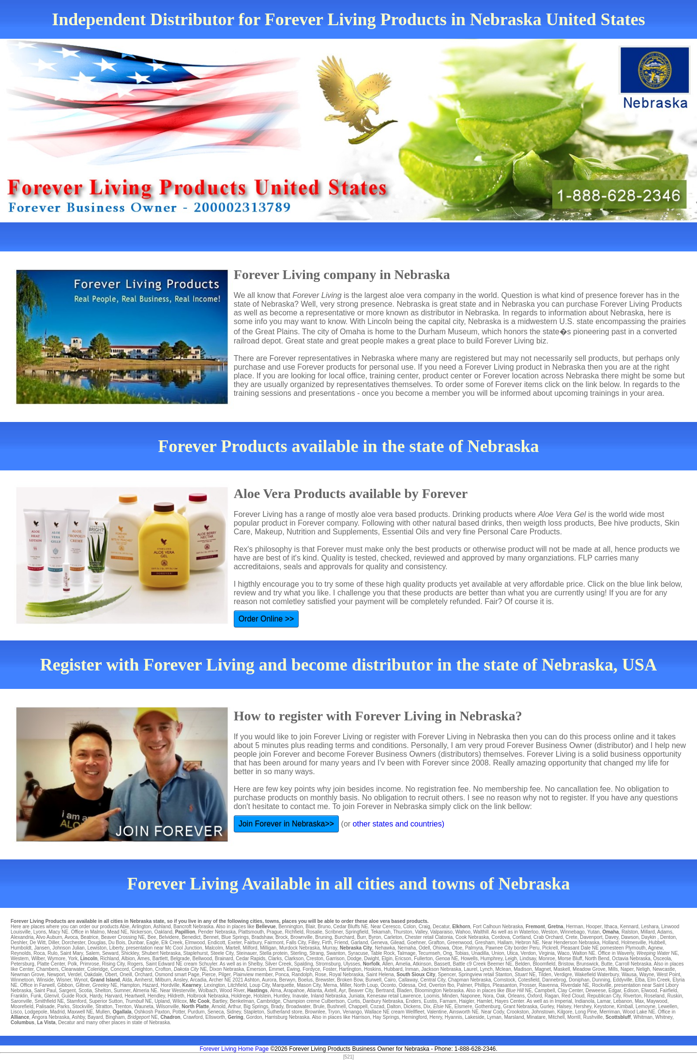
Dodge (354, 958)
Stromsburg (328, 963)
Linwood (670, 926)
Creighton (142, 969)
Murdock (288, 948)
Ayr (342, 990)
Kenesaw (377, 995)
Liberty (116, 948)
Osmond (164, 974)
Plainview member (253, 974)
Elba (640, 979)
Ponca (281, 974)
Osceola (662, 958)
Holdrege (241, 995)
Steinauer (246, 953)
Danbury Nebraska (383, 1001)
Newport (56, 974)
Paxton (161, 1011)
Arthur (234, 1006)
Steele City (222, 953)
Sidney (234, 1011)
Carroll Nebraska (633, 963)
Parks (63, 1006)
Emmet (276, 969)
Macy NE (59, 932)
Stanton (503, 974)
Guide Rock (74, 995)
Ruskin (674, 995)
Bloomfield (544, 963)
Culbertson (333, 1001)
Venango (352, 1011)
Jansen (41, 948)
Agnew (655, 948)
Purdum (196, 1011)
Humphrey (491, 958)
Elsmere (463, 1006)
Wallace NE (377, 1011)
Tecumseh (429, 953)
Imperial (563, 1001)
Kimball (625, 1006)
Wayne (646, 974)
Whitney (663, 1017)
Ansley (180, 979)
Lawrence (410, 995)
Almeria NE (145, 990)
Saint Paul (45, 990)
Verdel (74, 974)
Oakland (163, 932)
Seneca (215, 1011)
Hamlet (484, 1001)
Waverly (625, 953)
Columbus (22, 1022)
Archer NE (220, 979)
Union (497, 953)
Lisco (16, 1011)
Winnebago (572, 932)
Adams (664, 932)
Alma (275, 990)
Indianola (584, 1001)
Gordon (254, 1017)
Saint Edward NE (164, 963)
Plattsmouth (251, 932)
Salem (92, 953)
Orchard (143, 974)
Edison (631, 990)
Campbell (544, 990)
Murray (329, 948)
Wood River (232, 990)
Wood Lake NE (638, 1011)
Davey (612, 937)
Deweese (596, 990)
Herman (574, 926)
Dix (427, 1006)
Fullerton (423, 958)
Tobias (462, 953)
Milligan (268, 948)
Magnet (543, 969)
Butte (606, 963)
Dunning (601, 979)
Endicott (216, 942)
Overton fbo (441, 985)
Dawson (629, 937)
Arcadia (198, 979)
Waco (563, 953)
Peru (535, 948)
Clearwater (73, 969)
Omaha (610, 932)
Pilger (224, 974)
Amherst (143, 979)
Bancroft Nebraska (193, 926)
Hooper (593, 926)
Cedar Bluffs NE (350, 926)
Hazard (150, 985)
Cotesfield (528, 979)
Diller (53, 942)
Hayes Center (509, 1001)
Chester (413, 937)
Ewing (293, 969)
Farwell (47, 985)
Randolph (301, 974)
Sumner (122, 990)
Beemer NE (500, 963)
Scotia (85, 990)
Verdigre (563, 974)
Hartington (350, 969)
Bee (152, 937)
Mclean (503, 969)
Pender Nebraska (217, 932)
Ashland (162, 926)
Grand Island (105, 979)
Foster (329, 969)
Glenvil (51, 995)
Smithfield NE (49, 1001)
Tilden (544, 974)
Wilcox (180, 1001)
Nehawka (385, 948)
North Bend (597, 958)
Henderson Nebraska (577, 942)
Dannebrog (554, 979)
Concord (119, 969)
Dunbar (135, 942)
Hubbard (393, 969)
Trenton (123, 1006)
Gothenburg (487, 1006)
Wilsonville (167, 1006)
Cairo (389, 979)
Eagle (152, 942)
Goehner (416, 942)
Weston (549, 932)
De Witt (37, 942)
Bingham (115, 1017)
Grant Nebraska (520, 1006)
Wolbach (207, 990)
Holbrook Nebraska (207, 995)
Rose (320, 974)
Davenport (591, 937)
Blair (310, 926)
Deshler (19, 942)
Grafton (436, 942)
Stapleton (253, 1011)
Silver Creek (278, 963)
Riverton (632, 995)
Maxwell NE (80, 1011)
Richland (109, 958)
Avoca (71, 937)
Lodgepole (36, 1011)
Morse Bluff (570, 958)
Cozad (377, 1006)
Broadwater (298, 1006)
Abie (124, 926)
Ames (143, 958)
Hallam (505, 942)
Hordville (170, 985)
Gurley (547, 1006)
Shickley (130, 953)
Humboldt (21, 948)
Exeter (235, 942)
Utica (512, 953)
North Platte (195, 1006)
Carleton (393, 937)
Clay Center (570, 990)
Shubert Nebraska (161, 953)
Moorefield (22, 1006)
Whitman (643, 1017)
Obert (111, 974)
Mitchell (556, 1017)
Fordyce (311, 969)
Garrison (335, 958)
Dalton (394, 1006)
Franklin (19, 995)
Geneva (379, 942)
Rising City (113, 963)
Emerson (256, 969)
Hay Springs (386, 1017)
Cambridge (268, 1001)
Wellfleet (415, 1011)
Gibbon (65, 985)
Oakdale (93, 974)
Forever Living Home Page (234, 1048)
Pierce (208, 974)
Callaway (408, 979)
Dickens (412, 1006)
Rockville (601, 985)
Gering (235, 1017)
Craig (424, 926)
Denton (668, 937)
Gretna (555, 926)
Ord (422, 985)
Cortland (522, 937)
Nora (488, 995)
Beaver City (360, 990)
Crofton (163, 969)
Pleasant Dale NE (580, 948)
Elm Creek (658, 979)
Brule (318, 1006)
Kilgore (564, 1011)
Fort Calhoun (487, 926)
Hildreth (175, 995)
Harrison (361, 1017)
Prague (274, 932)
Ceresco (391, 926)
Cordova (500, 937)
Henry (435, 1017)
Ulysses (351, 963)
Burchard (344, 937)
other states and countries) (398, 824)
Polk (72, 963)
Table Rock (382, 953)
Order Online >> (266, 619)
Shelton (102, 990)
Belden (522, 963)
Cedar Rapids (250, 958)
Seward (110, 953)
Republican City (604, 995)
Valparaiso (441, 932)
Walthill (481, 932)
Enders (413, 1001)
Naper (627, 969)
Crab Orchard (548, 937)
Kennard (629, 926)
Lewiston (96, 948)
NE (657, 953)
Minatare (536, 1017)
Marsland (514, 1017)
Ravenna (548, 985)
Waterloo (529, 932)
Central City (432, 979)
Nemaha (407, 948)
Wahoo (462, 932)
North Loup (366, 985)
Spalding (303, 963)
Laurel (470, 969)
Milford (250, 948)
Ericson (403, 958)
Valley (421, 932)
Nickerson (141, 932)
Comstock (504, 979)
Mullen (103, 1011)
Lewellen (667, 1006)
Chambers (47, 969)
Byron (374, 937)
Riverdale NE (575, 985)
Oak (500, 995)
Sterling (298, 953)
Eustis (430, 1001)
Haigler (466, 1001)
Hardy (96, 995)
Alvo (40, 937)
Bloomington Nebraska (439, 990)
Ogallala (122, 1011)
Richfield (294, 932)
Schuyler (207, 963)
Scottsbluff (618, 1017)
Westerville (184, 990)
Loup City (260, 985)
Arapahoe (294, 990)
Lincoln (89, 958)
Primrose (89, 963)
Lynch (486, 969)
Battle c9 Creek (469, 963)
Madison (523, 969)
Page (193, 974)
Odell (424, 948)
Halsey (564, 1006)
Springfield (357, 932)
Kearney (191, 985)
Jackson (430, 969)
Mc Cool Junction (183, 948)
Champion (294, 1001)
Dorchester (73, 942)
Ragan (552, 995)
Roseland (654, 995)
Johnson (61, 948)
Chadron (171, 1017)
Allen (387, 963)
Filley (313, 942)
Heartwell (135, 995)
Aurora (269, 979)
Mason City (308, 985)
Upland (162, 1001)
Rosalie (314, 932)
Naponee (471, 995)
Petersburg (22, 963)
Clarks (275, 958)
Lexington (214, 985)
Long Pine (586, 1011)
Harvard (113, 995)
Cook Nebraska (472, 937)
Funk (35, 995)
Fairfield (668, 990)
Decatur (441, 926)
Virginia (547, 953)
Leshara (649, 926)
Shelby (255, 963)
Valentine (437, 1011)
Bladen (404, 990)
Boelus (305, 979)
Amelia (402, 963)
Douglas (97, 942)
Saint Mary (71, 953)
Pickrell (550, 948)
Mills (613, 969)
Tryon (334, 1011)
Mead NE (117, 932)
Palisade (45, 1006)
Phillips (482, 985)
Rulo (52, 953)
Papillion (185, 932)
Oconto (388, 985)
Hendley (156, 995)
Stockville (82, 1006)
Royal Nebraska (346, 974)
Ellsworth (215, 1017)
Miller (345, 985)
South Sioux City (415, 974)
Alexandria (22, 937)
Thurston (402, 932)
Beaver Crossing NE (123, 937)
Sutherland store (284, 1011)
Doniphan (579, 979)
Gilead (397, 942)
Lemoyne (645, 1006)
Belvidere (169, 937)
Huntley (281, 995)
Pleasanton (505, 985)
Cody (498, 1011)
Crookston (518, 1011)
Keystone (604, 1006)
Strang (316, 953)
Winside (45, 979)
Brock (281, 937)
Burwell (373, 979)
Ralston (629, 932)
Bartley (219, 1001)
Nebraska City (356, 948)
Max (639, 1001)
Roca (39, 953)
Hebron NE (527, 942)
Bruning (323, 937)
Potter (178, 1011)
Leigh (510, 958)
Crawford (193, 1017)
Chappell (357, 1006)
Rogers (135, 963)
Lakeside (475, 1017)
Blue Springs (235, 937)
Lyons (39, 932)
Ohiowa (441, 948)
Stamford (77, 1001)
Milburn (163, 979)
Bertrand (385, 990)
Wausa (628, 974)
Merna (330, 985)
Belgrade (180, 958)
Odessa (407, 985)
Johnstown (543, 1011)
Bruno (324, 926)
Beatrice (89, 937)
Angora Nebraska (50, 1017)
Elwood (649, 990)
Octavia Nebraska (631, 958)
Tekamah (381, 932)
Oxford (534, 995)
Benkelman (242, 1001)
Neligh (643, 969)
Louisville (20, 932)
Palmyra (474, 948)
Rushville (593, 1017)
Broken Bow (350, 979)
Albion (128, 958)
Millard (647, 932)
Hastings (257, 990)
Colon (409, 926)
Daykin (649, 937)
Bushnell (336, 1006)
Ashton (251, 979)
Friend (341, 942)
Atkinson (422, 963)
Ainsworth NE (464, 1011)
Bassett (442, 963)
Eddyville (622, 979)
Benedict (191, 937)
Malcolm (214, 948)
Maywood (657, 1001)
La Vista (46, 1022)
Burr (361, 937)
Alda (127, 979)
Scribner (334, 932)
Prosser (527, 985)
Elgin (386, 958)
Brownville (301, 937)
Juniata (356, 995)
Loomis (431, 995)
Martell (233, 948)
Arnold (219, 1006)
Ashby (78, 1017)
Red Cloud (572, 995)
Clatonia (444, 937)
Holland (610, 942)
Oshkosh (143, 1011)
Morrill (573, 1017)
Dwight (371, 958)
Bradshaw (262, 937)
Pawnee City (499, 948)
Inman (412, 969)
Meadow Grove (589, 969)
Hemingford (414, 1017)
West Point (668, 974)
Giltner (83, 985)
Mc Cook (200, 1001)
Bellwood (202, 958)
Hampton (130, 985)
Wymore (56, 958)
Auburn (54, 937)
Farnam (447, 1001)
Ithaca (610, 926)
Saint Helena (380, 974)
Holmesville (633, 942)
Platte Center (51, 963)
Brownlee (315, 1011)
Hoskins (372, 969)
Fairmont (273, 942)
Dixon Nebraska (227, 969)
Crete (571, 937)
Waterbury (608, 974)
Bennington (290, 926)
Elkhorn (461, 926)
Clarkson (294, 958)
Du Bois (116, 942)
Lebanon (622, 1001)
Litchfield (236, 985)
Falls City (295, 942)
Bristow (566, 963)
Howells (469, 958)
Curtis (354, 1001)
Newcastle (663, 969)
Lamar (604, 1001)
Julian (78, 948)
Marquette (283, 985)
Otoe (457, 948)
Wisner (64, 979)
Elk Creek (171, 942)
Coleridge (97, 969)
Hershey (582, 1006)
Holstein (262, 995)
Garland (359, 942)
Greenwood (459, 942)
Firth (327, 942)
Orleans (516, 995)
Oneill (126, 974)
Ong (447, 953)
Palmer (464, 985)
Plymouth (635, 948)
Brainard (224, 958)
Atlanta (314, 990)
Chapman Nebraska (469, 979)
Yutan (593, 932)
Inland (317, 995)
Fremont (535, 926)
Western (20, 958)
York (73, 958)
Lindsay (527, 958)
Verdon (528, 953)
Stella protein (273, 953)
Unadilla (480, 953)
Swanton (335, 953)
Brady (277, 1006)
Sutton (115, 1001)
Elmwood (195, 942)
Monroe (547, 958)
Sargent (67, 990)
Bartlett (160, 958)
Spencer (447, 974)
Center (26, 969)
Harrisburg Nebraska (287, 1017)
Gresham (485, 942)
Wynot (81, 979)
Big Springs (255, 1006)
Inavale (300, 995)
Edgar (614, 990)
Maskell (562, 969)
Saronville (21, 1001)
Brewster (325, 979)
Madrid (57, 1011)
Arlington (141, 926)
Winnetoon (22, 979)
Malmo (97, 932)
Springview (470, 974)
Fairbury (253, 942)
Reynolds (21, 953)
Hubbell (657, 942)
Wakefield (585, 974)
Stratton (103, 1006)
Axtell (330, 990)
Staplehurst (195, 953)
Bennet (211, 937)
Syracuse (358, 953)
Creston (314, 958)
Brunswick (587, 963)
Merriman (610, 1011)
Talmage (406, 953)
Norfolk (371, 963)
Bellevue (265, 926)
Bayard (95, 1017)
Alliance (20, 1017)
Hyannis (453, 1017)
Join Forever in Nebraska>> (286, 824)
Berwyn (287, 979)
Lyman (494, 1017)
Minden (450, 995)
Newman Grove (27, 974)
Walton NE (583, 953)
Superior (98, 1001)
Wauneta (143, 1006)
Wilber (38, 958)
